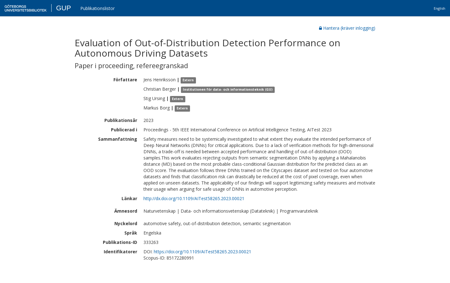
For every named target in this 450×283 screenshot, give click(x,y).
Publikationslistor (97, 8)
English (439, 8)
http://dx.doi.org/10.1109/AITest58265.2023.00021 (193, 198)
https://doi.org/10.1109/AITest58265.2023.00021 (202, 252)
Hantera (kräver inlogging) (347, 28)
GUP (63, 8)
